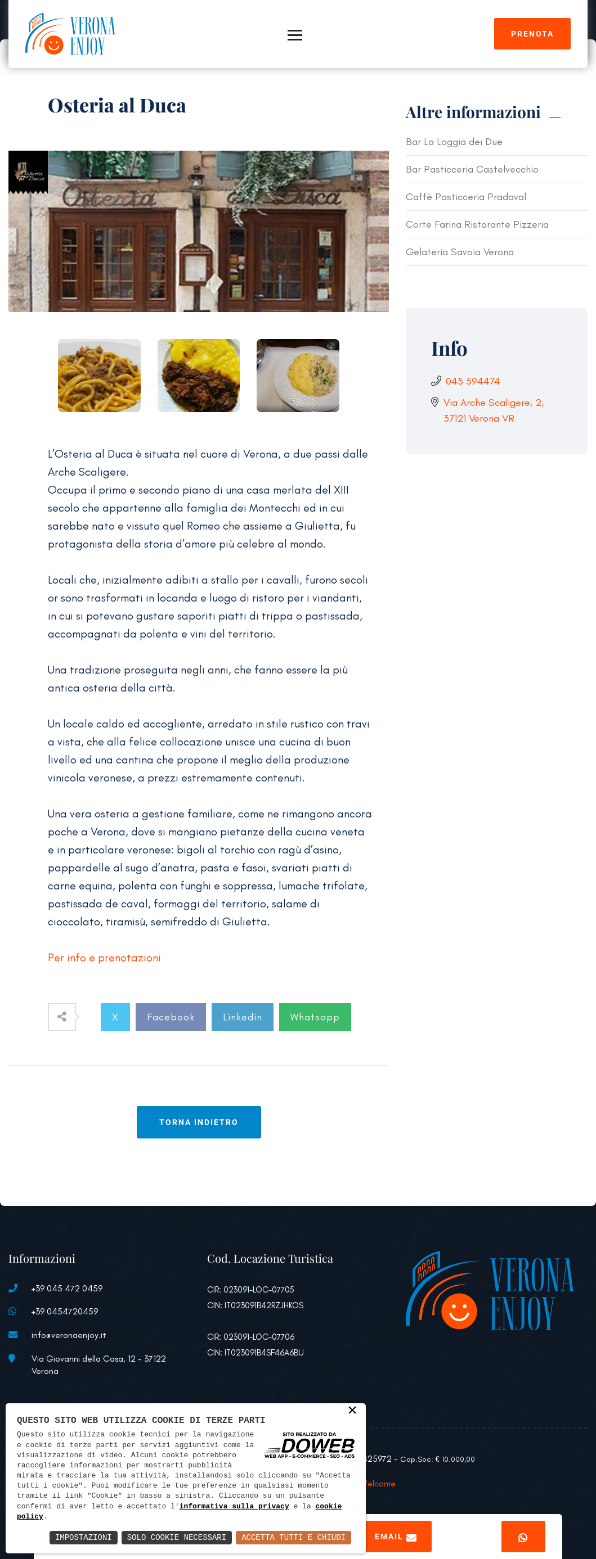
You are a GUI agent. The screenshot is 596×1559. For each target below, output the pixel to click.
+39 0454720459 (65, 1311)
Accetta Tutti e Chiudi (293, 1537)
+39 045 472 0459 (67, 1288)
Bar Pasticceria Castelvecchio (472, 169)
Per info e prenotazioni (104, 957)
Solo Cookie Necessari (176, 1537)
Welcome (378, 1483)
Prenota (532, 33)
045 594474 (473, 381)
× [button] (352, 1411)
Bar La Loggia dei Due (454, 141)
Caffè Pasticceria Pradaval (466, 197)
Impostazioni (83, 1537)
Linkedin (242, 1017)
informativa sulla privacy (234, 1507)
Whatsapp (315, 1017)
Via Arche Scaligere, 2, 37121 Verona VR (493, 410)
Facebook (171, 1017)
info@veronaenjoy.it (69, 1335)
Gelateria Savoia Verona (460, 252)
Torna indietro (199, 1122)
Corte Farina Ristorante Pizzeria (477, 224)
